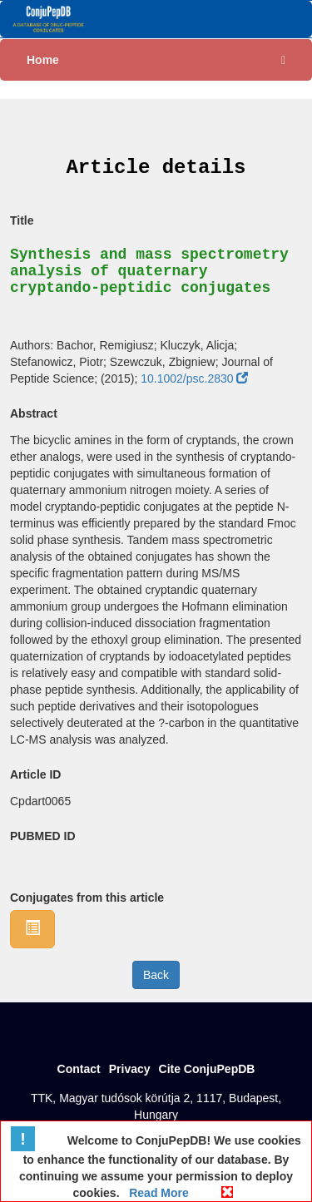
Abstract (33, 413)
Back (156, 975)
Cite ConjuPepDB (207, 1069)
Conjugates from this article (87, 897)
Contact (79, 1069)
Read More (156, 1193)
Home (43, 60)
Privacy (130, 1069)
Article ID (35, 774)
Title (22, 220)
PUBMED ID (43, 836)
